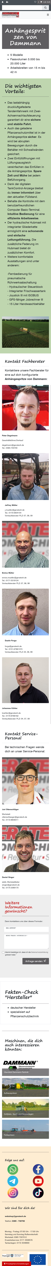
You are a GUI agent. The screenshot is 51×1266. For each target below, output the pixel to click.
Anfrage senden (35, 961)
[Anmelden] (3, 2)
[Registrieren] (7, 2)
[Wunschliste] (35, 2)
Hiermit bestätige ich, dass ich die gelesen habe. (26, 953)
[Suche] (45, 7)
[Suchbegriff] (22, 7)
